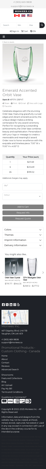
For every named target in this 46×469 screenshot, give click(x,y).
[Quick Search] (8, 25)
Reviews (5, 366)
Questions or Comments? (13, 397)
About (4, 359)
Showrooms (7, 375)
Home (4, 356)
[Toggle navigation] (3, 36)
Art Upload (6, 385)
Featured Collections (11, 378)
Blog (3, 382)
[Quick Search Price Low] (22, 25)
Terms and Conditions (12, 392)
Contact (5, 363)
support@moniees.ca (22, 6)
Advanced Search (10, 369)
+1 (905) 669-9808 (22, 2)
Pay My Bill (6, 388)
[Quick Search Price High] (34, 25)
